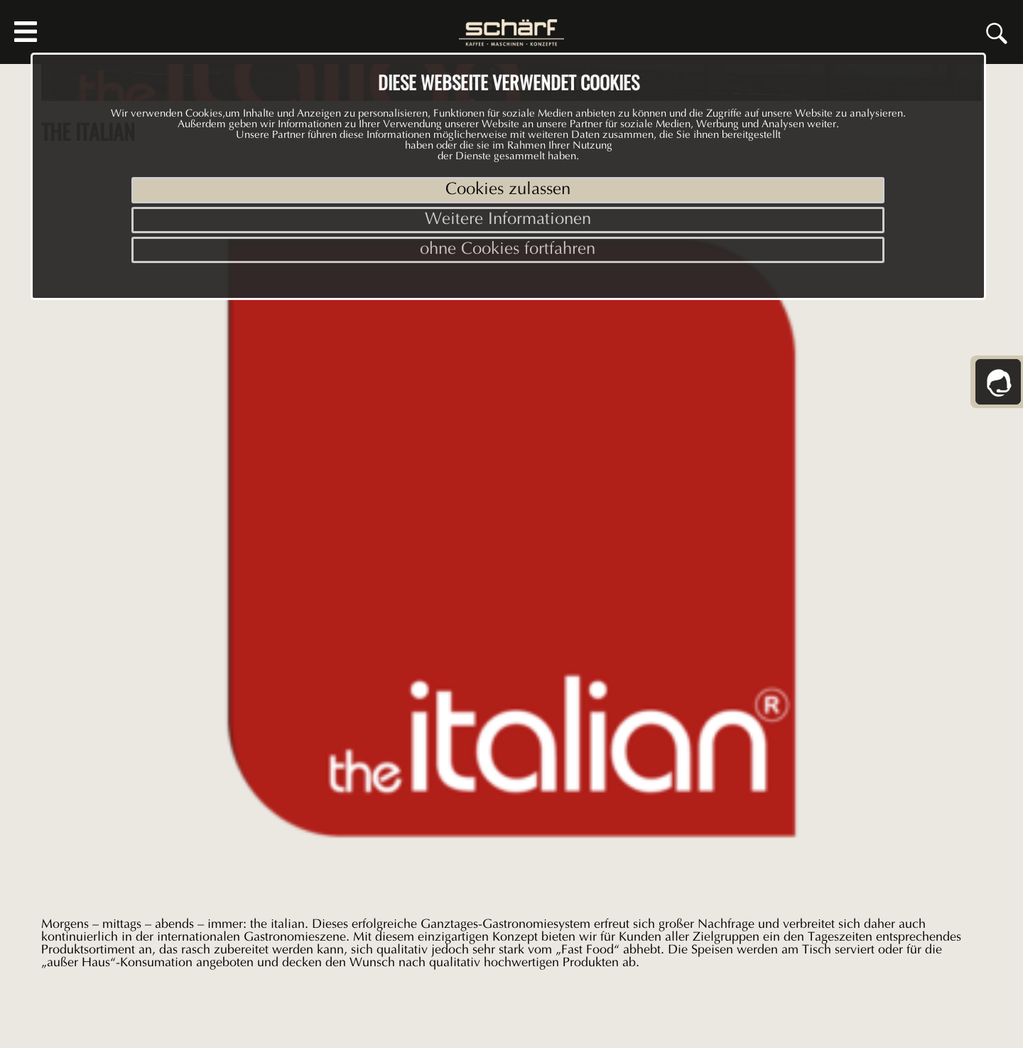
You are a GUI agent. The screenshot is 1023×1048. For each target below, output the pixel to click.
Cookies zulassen (507, 190)
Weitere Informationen (508, 220)
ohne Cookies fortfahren (507, 250)
